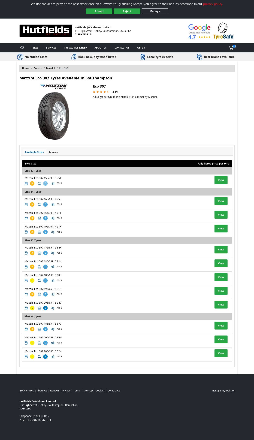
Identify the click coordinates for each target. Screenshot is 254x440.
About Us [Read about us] (42, 390)
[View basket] (231, 47)
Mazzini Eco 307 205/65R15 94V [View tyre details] (43, 302)
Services (51, 47)
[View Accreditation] (224, 30)
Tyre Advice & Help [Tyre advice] (75, 47)
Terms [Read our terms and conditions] (77, 390)
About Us (101, 47)
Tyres (34, 47)
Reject (127, 11)
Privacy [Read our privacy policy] (66, 390)
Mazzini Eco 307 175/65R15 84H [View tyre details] (43, 247)
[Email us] (39, 420)
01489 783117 (83, 34)
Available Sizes (34, 152)
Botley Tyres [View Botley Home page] (26, 390)
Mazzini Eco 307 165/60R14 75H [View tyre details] (43, 199)
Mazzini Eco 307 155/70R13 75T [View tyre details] (43, 178)
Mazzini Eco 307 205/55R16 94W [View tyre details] (43, 337)
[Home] (22, 47)
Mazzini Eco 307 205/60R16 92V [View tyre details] (43, 351)
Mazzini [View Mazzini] (50, 68)
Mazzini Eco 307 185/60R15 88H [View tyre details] (43, 275)
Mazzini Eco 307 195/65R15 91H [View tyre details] (43, 289)
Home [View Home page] (25, 68)
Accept (99, 11)
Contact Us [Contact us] (121, 47)
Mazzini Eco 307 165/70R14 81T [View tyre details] (43, 212)
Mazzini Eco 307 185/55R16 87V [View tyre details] (43, 323)
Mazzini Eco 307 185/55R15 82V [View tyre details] (43, 261)
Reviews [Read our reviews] (54, 390)
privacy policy (212, 4)
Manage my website (223, 390)
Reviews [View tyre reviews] (53, 152)
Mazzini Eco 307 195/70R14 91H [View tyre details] (43, 226)
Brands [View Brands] (38, 68)
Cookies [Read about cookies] (100, 390)
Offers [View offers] (141, 47)
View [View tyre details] (221, 180)
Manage (155, 11)
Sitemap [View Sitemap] (88, 390)
